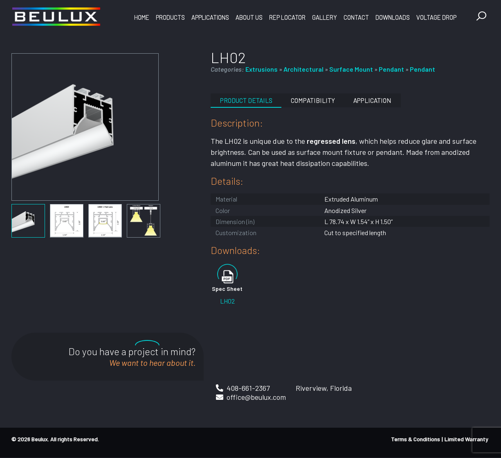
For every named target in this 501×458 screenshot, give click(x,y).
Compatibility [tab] (316, 100)
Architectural (303, 69)
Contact (356, 17)
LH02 (227, 301)
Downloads (392, 17)
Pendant (391, 69)
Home (141, 17)
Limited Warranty (466, 439)
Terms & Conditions (415, 439)
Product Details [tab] (247, 100)
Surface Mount (351, 69)
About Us (249, 17)
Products (170, 17)
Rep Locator (287, 17)
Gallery (324, 17)
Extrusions (261, 69)
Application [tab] (378, 100)
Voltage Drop (436, 17)
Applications (210, 17)
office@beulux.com (257, 396)
